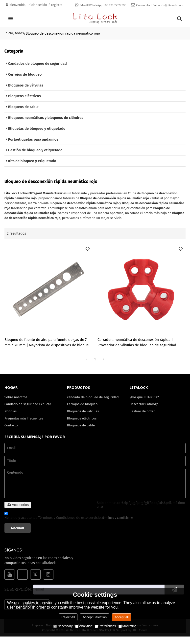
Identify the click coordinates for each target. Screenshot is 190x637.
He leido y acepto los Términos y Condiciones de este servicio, (69, 516)
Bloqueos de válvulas (83, 412)
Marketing (128, 626)
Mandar (17, 528)
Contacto (11, 426)
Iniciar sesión (37, 5)
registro (56, 5)
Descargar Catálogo (144, 404)
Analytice (83, 626)
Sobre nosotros (15, 397)
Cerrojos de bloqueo (82, 404)
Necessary (62, 626)
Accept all (121, 617)
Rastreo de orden (143, 412)
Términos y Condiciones (118, 518)
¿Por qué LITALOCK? (144, 397)
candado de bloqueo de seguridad (93, 397)
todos (19, 33)
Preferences (105, 626)
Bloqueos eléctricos (82, 419)
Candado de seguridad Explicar (27, 404)
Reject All (68, 617)
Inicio (8, 33)
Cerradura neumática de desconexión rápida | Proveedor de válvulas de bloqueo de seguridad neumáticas (136, 343)
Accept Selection (95, 617)
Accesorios (18, 505)
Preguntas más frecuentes (24, 419)
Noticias (10, 412)
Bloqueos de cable (81, 426)
